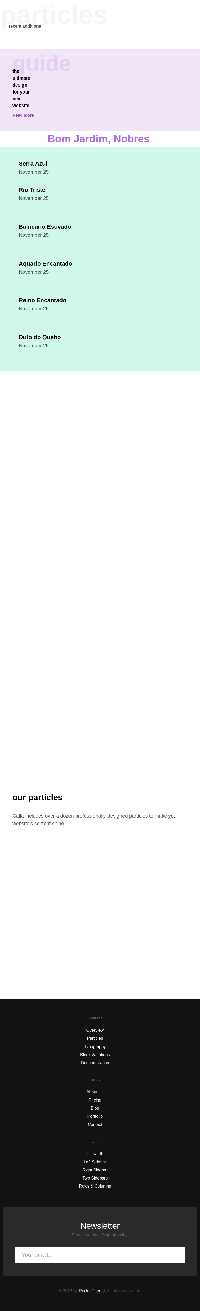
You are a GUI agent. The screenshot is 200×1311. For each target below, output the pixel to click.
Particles (95, 1038)
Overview (95, 1030)
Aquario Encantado (45, 263)
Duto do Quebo (40, 337)
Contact (95, 1124)
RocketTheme (92, 1291)
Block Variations (95, 1054)
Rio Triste (32, 190)
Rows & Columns (95, 1186)
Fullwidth (95, 1153)
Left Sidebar (95, 1162)
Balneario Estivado (45, 226)
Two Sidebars (95, 1178)
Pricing (95, 1100)
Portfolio (95, 1116)
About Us (95, 1092)
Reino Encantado (42, 300)
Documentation (95, 1062)
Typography (95, 1046)
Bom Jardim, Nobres (100, 138)
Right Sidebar (95, 1170)
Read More (23, 115)
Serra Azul (33, 163)
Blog (95, 1108)
